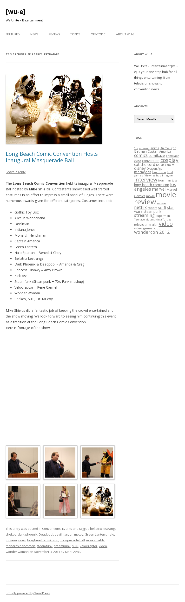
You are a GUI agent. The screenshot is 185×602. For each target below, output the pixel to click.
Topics (75, 34)
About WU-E (125, 34)
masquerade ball (72, 540)
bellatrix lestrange (103, 528)
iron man (164, 180)
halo (111, 534)
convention (150, 160)
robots (152, 208)
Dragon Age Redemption (148, 170)
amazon (144, 148)
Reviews (54, 34)
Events (67, 528)
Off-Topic (98, 34)
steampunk (62, 546)
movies (161, 203)
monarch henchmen (20, 546)
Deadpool (46, 534)
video (103, 546)
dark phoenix (27, 534)
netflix (140, 207)
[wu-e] (15, 11)
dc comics (167, 165)
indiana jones (16, 540)
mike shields (95, 540)
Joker (175, 180)
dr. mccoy (76, 534)
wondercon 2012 (152, 232)
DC (158, 164)
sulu (75, 546)
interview (145, 179)
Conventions (51, 528)
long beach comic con (42, 540)
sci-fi (162, 207)
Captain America (159, 151)
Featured (13, 34)
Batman (140, 151)
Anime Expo (168, 148)
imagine (167, 175)
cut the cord (144, 164)
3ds (136, 148)
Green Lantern (95, 534)
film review (159, 172)
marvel (159, 189)
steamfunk (45, 546)
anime (155, 148)
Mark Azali (72, 552)
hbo (158, 175)
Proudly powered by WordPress (28, 593)
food (170, 172)
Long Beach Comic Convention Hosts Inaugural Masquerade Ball (52, 156)
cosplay (169, 159)
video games (143, 228)
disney (140, 168)
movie (150, 196)
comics (141, 155)
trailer (153, 224)
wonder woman (17, 552)
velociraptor (88, 546)
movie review (155, 198)
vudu (156, 228)
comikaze (157, 155)
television (141, 224)
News (34, 34)
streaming (144, 215)
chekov (11, 534)
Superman (163, 216)
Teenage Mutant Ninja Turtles (152, 219)
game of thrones (144, 175)
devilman (61, 534)
